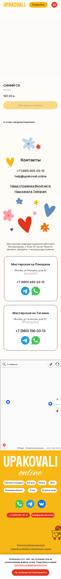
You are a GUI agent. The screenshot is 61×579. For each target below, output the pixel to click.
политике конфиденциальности (30, 565)
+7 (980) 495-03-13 (30, 282)
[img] (19, 504)
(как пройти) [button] (30, 273)
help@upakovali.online (31, 176)
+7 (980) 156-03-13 (30, 331)
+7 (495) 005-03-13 (30, 171)
